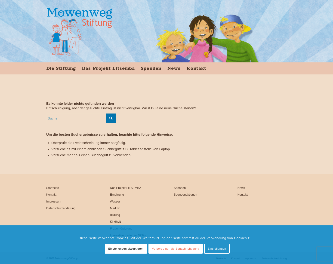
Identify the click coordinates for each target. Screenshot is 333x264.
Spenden (180, 188)
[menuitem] (62, 68)
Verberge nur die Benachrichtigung (175, 248)
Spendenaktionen (185, 194)
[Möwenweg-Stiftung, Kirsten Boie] (79, 31)
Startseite (52, 188)
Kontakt (51, 194)
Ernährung (117, 194)
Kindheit (115, 221)
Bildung (115, 215)
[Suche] (81, 118)
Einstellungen (217, 248)
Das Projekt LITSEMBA (125, 188)
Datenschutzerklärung (60, 208)
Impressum (53, 201)
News (241, 188)
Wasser (115, 201)
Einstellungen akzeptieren (125, 248)
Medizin (115, 208)
